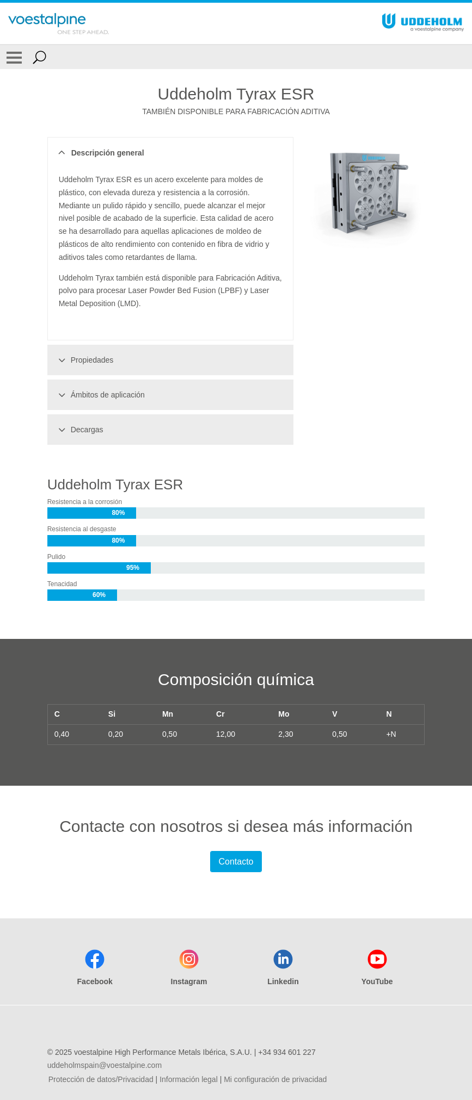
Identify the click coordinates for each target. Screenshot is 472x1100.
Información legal (189, 1079)
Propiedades (84, 359)
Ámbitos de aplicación (100, 394)
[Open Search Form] (39, 57)
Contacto (235, 861)
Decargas (79, 429)
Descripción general (100, 152)
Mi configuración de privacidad (275, 1079)
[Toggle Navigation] (14, 57)
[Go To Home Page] (58, 23)
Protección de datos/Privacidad (101, 1079)
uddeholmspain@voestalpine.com (104, 1065)
